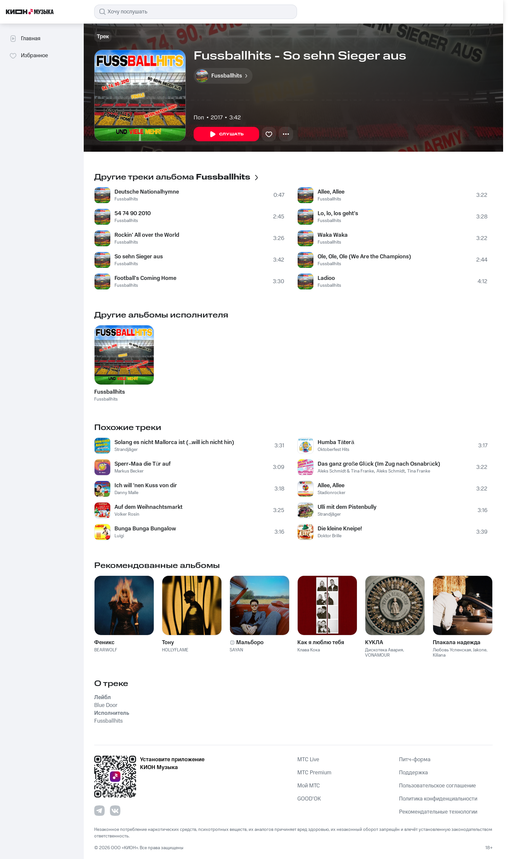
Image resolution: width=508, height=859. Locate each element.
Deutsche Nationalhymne (146, 192)
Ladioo (326, 278)
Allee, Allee (331, 192)
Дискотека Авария (384, 650)
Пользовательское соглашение (437, 786)
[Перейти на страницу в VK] (115, 810)
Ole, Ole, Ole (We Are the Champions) (364, 257)
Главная (24, 39)
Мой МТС (308, 786)
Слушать (226, 134)
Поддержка (413, 773)
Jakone (479, 650)
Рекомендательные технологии (438, 812)
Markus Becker (129, 471)
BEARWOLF (105, 650)
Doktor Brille (330, 536)
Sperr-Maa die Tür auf (142, 464)
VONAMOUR (377, 655)
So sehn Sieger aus (138, 257)
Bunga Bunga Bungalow (145, 529)
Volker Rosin (126, 514)
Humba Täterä (336, 442)
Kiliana (439, 655)
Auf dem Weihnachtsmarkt (148, 507)
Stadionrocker (331, 493)
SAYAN (236, 650)
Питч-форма (414, 760)
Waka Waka (333, 235)
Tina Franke (418, 471)
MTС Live (308, 760)
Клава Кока (308, 650)
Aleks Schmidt (391, 471)
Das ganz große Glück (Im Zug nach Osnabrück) (379, 464)
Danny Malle (126, 493)
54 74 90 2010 (132, 213)
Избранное (28, 56)
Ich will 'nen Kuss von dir (145, 486)
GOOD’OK (309, 799)
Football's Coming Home (145, 278)
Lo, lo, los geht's (338, 213)
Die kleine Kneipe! (340, 529)
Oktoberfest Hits (333, 449)
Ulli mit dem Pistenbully (347, 507)
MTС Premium (314, 773)
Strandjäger (126, 449)
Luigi (119, 536)
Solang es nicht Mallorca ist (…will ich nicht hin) (174, 442)
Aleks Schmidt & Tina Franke (346, 471)
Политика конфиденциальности (438, 799)
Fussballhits (126, 199)
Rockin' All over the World (146, 235)
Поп (199, 118)
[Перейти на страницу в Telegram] (99, 810)
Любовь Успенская (452, 650)
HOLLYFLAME (175, 650)
